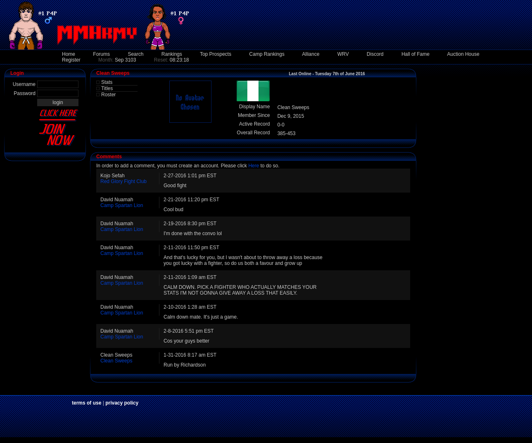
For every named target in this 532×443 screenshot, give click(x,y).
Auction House (463, 54)
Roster (108, 95)
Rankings (172, 54)
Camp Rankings (266, 54)
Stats (106, 82)
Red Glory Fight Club (123, 181)
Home (68, 54)
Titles (107, 88)
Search (135, 54)
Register (71, 60)
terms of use (86, 403)
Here (253, 166)
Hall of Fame (415, 54)
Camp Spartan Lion (121, 205)
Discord (375, 54)
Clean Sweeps (116, 361)
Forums (101, 54)
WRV (343, 54)
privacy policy (121, 403)
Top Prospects (215, 54)
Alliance (310, 54)
